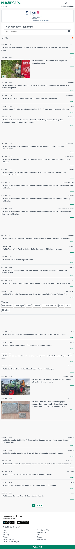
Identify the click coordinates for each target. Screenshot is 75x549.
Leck (72, 280)
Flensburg (71, 82)
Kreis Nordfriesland (68, 182)
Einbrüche (5, 310)
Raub (61, 306)
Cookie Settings (8, 539)
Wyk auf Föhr (70, 291)
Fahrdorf (71, 246)
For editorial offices (43, 530)
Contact (5, 532)
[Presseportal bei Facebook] (13, 527)
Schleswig (71, 353)
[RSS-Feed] (72, 38)
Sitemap (39, 537)
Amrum (71, 257)
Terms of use (41, 532)
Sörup (72, 482)
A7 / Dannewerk (69, 156)
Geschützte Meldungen (11, 541)
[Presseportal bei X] (15, 527)
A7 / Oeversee (70, 143)
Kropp (72, 58)
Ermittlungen (19, 306)
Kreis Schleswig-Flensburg (66, 208)
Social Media (41, 539)
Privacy (5, 537)
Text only (6, 534)
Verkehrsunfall (7, 306)
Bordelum (71, 366)
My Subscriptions (67, 6)
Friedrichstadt (70, 95)
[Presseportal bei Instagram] (18, 527)
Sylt (72, 331)
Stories (4, 6)
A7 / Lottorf (70, 471)
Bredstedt (71, 117)
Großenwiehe (70, 461)
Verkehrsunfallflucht (49, 306)
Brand (68, 306)
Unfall (29, 306)
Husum (72, 45)
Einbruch (37, 306)
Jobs (38, 534)
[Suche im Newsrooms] (37, 31)
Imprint (5, 530)
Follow (37, 547)
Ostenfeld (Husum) (68, 376)
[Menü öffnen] (72, 3)
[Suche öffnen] (66, 3)
